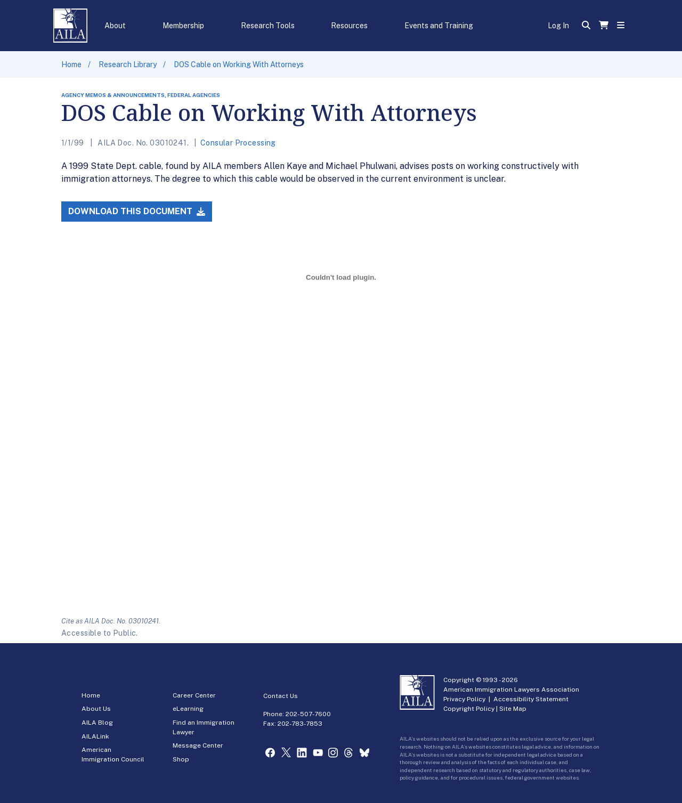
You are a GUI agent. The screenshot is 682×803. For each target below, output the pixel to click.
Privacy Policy (464, 699)
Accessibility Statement (531, 699)
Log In (558, 25)
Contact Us (280, 696)
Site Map (512, 708)
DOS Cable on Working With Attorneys (239, 64)
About (115, 25)
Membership (183, 25)
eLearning (188, 708)
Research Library (128, 64)
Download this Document (136, 211)
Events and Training (438, 25)
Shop (181, 759)
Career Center (194, 695)
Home (71, 64)
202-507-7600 (308, 714)
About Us (96, 708)
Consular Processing (238, 143)
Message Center (198, 745)
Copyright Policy (468, 708)
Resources (349, 25)
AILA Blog (97, 722)
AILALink (95, 736)
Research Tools (268, 25)
